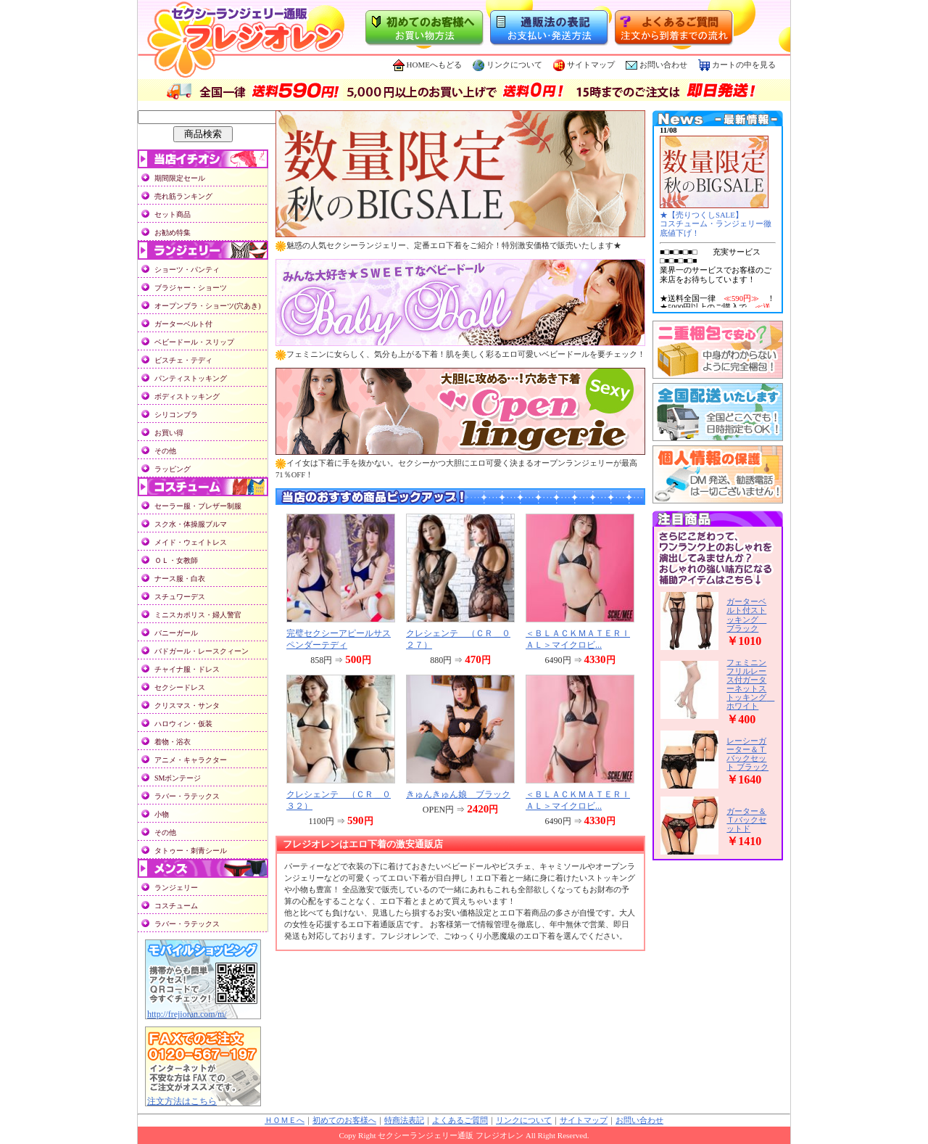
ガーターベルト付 (183, 324)
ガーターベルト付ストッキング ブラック (746, 614)
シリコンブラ (176, 415)
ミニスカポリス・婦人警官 (197, 615)
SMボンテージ (177, 778)
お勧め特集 (172, 232)
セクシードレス (179, 687)
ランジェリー (176, 888)
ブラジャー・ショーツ (190, 288)
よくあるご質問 (460, 1120)
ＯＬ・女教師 (176, 560)
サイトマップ (584, 64)
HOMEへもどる (427, 64)
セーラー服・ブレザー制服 (197, 506)
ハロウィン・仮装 (183, 724)
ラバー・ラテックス (187, 796)
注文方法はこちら (182, 1101)
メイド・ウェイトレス (190, 542)
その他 (165, 451)
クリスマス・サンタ (187, 705)
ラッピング (172, 469)
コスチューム (176, 906)
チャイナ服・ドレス (187, 669)
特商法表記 (404, 1120)
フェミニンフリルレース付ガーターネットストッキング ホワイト (750, 684)
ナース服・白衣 (179, 579)
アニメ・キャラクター (190, 760)
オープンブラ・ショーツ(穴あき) (207, 306)
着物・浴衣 (172, 742)
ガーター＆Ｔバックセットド (746, 820)
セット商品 (172, 214)
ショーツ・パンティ (187, 269)
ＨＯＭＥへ (284, 1120)
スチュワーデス (179, 597)
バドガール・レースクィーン (201, 651)
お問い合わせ (663, 64)
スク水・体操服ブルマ (190, 524)
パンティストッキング (190, 378)
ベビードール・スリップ (194, 342)
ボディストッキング (187, 396)
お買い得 (168, 433)
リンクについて (507, 64)
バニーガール (176, 633)
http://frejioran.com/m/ (187, 1014)
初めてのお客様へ (344, 1120)
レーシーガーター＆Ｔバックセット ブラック (747, 753)
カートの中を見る (737, 64)
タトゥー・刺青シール (190, 851)
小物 (161, 814)
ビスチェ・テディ (183, 360)
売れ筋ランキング (183, 196)
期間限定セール (179, 178)
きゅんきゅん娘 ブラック (458, 794)
